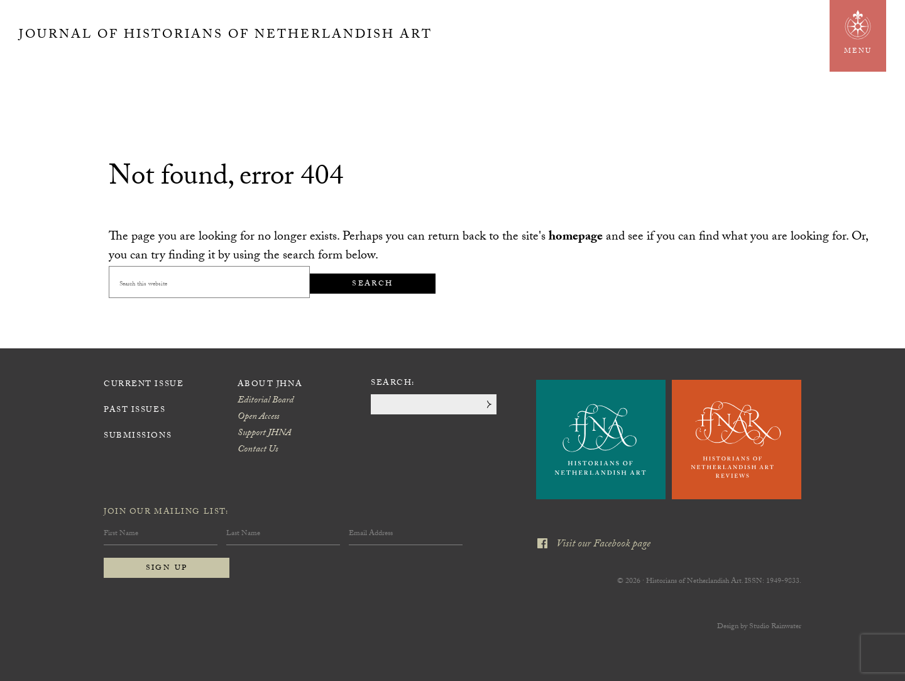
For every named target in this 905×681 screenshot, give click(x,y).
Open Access (258, 417)
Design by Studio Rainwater (759, 627)
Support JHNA (264, 434)
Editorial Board (265, 401)
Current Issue (144, 385)
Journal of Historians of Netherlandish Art (225, 35)
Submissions (138, 436)
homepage (576, 237)
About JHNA (270, 385)
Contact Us (258, 450)
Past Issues (134, 411)
